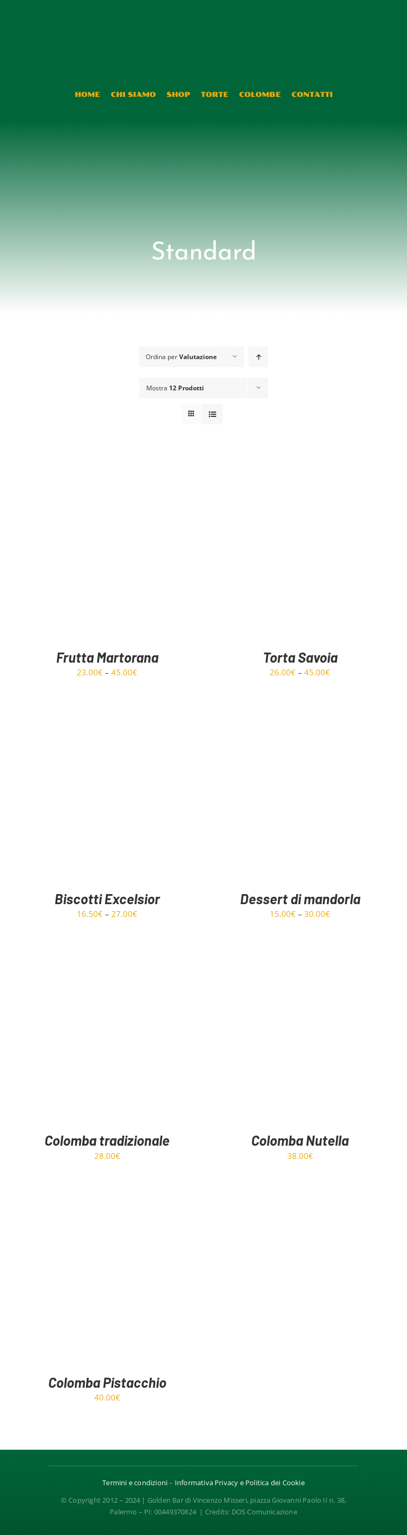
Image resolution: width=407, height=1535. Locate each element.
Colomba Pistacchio (107, 1382)
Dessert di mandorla (300, 898)
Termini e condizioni (134, 1482)
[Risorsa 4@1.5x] (203, 14)
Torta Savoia (300, 657)
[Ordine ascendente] (258, 357)
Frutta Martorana (107, 657)
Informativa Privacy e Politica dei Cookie (240, 1482)
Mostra (175, 387)
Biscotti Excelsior (107, 898)
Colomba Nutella (300, 1140)
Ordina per (181, 356)
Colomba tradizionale (107, 1140)
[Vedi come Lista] (212, 414)
